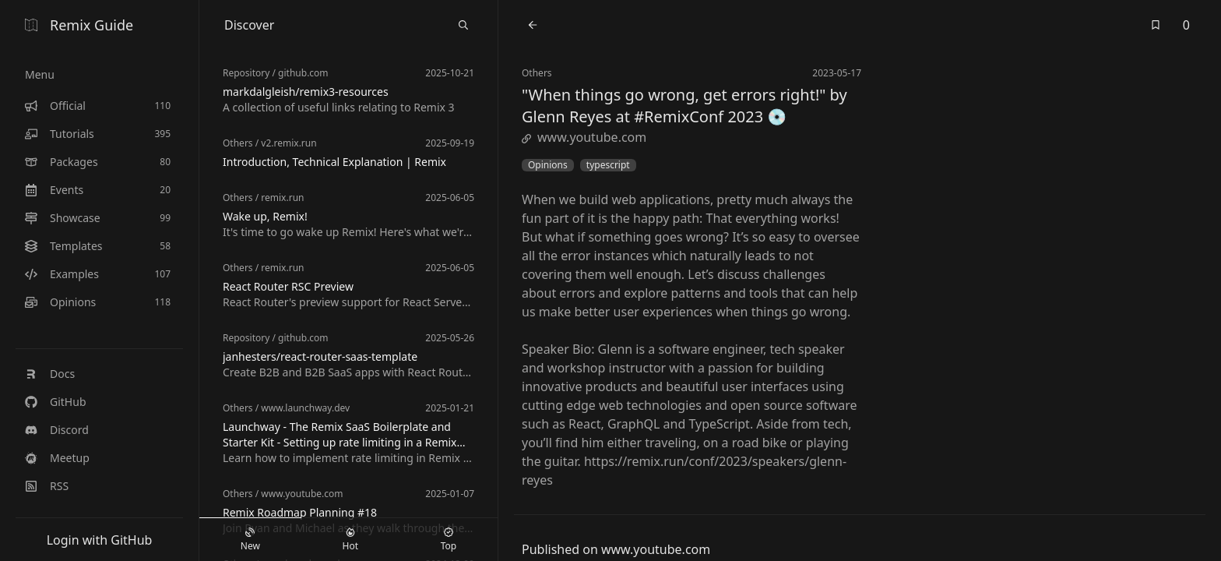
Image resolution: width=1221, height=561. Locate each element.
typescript (608, 165)
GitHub (55, 401)
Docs (50, 373)
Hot (350, 539)
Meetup (57, 457)
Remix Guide (79, 25)
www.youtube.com (584, 137)
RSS (47, 485)
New (250, 539)
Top (448, 539)
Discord (57, 429)
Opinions (548, 165)
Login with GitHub (100, 540)
